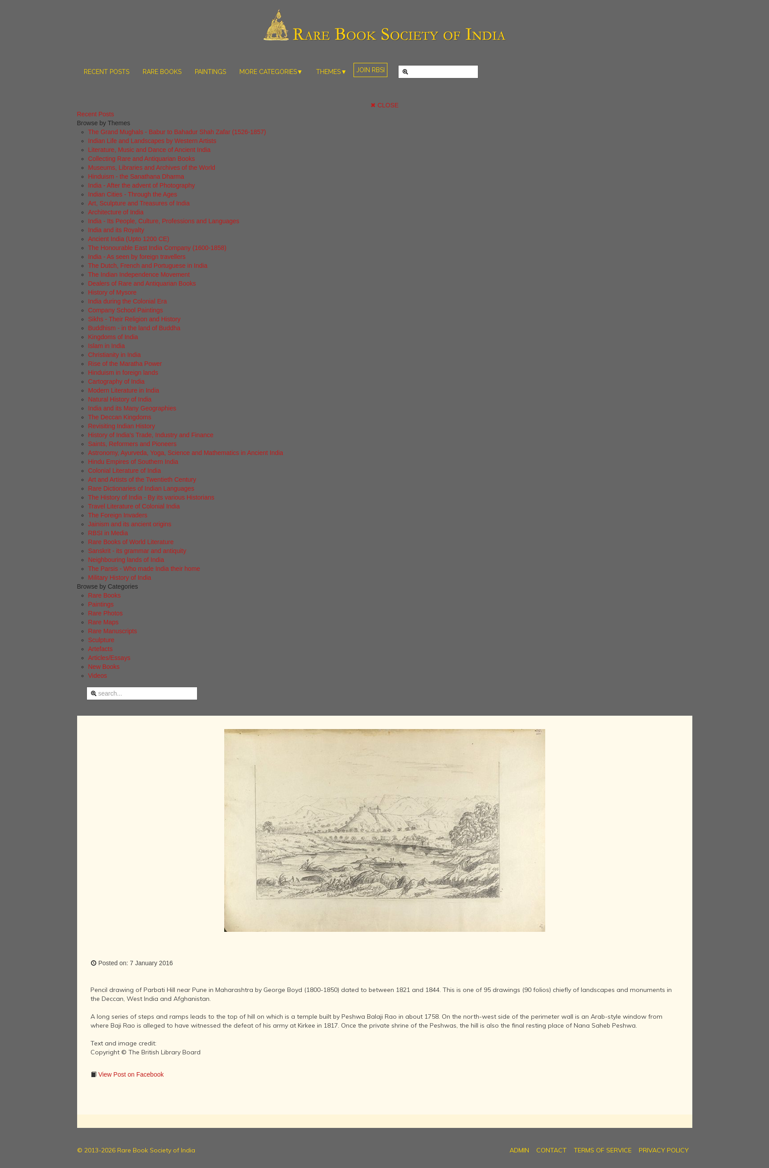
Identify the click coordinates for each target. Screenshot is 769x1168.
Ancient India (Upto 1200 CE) (128, 238)
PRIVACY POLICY (663, 1150)
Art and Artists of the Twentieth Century (142, 479)
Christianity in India (114, 354)
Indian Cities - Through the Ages (132, 194)
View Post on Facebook (130, 1074)
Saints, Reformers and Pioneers (132, 443)
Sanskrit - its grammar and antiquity (137, 550)
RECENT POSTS (106, 71)
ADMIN (519, 1150)
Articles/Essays (109, 657)
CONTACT (551, 1150)
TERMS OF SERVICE (602, 1150)
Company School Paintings (125, 310)
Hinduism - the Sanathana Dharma (136, 176)
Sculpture (101, 639)
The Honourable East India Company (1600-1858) (157, 247)
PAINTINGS (210, 71)
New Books (104, 666)
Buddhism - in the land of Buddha (134, 328)
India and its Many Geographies (132, 408)
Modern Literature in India (124, 390)
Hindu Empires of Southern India (133, 461)
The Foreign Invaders (118, 515)
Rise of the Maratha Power (125, 363)
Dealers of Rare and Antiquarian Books (142, 283)
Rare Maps (103, 622)
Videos (97, 675)
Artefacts (100, 648)
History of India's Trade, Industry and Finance (151, 435)
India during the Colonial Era (127, 301)
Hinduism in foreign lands (123, 372)
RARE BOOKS (162, 71)
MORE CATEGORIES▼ (271, 71)
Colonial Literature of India (124, 470)
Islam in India (106, 345)
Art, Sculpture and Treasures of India (139, 203)
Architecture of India (116, 212)
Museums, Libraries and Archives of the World (151, 167)
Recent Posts (95, 114)
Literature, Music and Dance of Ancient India (149, 149)
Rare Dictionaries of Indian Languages (141, 488)
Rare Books (104, 595)
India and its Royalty (116, 230)
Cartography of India (116, 381)
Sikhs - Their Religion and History (134, 319)
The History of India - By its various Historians (151, 497)
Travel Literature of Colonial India (134, 506)
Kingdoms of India (113, 336)
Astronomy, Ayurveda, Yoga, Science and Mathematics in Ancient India (186, 452)
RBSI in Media (108, 533)
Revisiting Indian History (121, 426)
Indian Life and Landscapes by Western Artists (152, 140)
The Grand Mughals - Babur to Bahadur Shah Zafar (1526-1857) (177, 131)
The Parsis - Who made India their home (144, 568)
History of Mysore (112, 292)
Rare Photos (105, 613)
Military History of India (120, 577)
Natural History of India (120, 399)
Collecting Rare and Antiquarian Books (141, 158)
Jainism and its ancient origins (130, 524)
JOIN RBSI (370, 70)
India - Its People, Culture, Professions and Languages (163, 221)
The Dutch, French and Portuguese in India (148, 265)
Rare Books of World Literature (131, 541)
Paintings (101, 604)
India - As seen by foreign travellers (137, 256)
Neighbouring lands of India (126, 559)
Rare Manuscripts (112, 631)
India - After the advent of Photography (141, 185)
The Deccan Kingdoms (120, 417)
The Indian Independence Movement (139, 274)
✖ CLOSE (384, 105)
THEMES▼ (331, 71)
